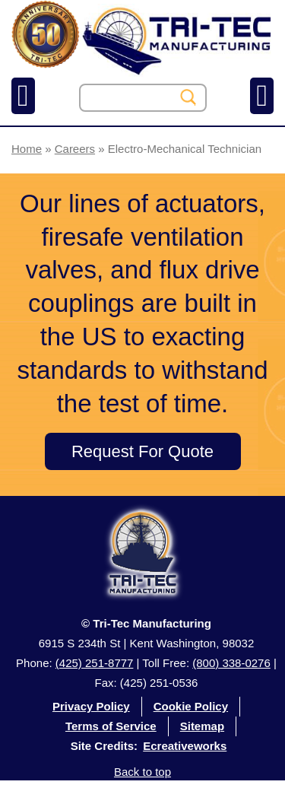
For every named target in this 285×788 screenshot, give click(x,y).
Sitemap (202, 726)
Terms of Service (111, 726)
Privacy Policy (91, 706)
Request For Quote (142, 451)
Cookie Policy (191, 706)
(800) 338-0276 (231, 662)
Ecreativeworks (184, 745)
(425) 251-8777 (94, 662)
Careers (75, 148)
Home (26, 148)
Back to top (142, 771)
